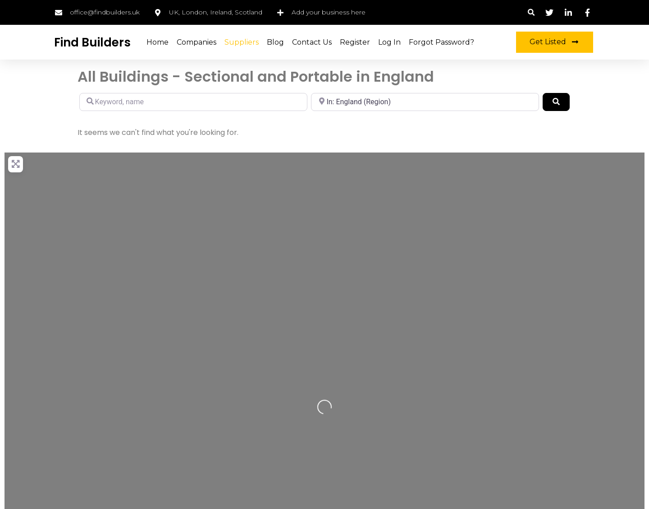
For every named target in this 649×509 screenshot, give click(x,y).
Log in (389, 42)
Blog (275, 42)
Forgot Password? (441, 42)
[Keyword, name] (193, 102)
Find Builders (92, 42)
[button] (531, 12)
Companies (196, 42)
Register (355, 42)
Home (157, 42)
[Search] (556, 102)
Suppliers (241, 42)
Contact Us (312, 42)
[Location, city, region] (425, 102)
